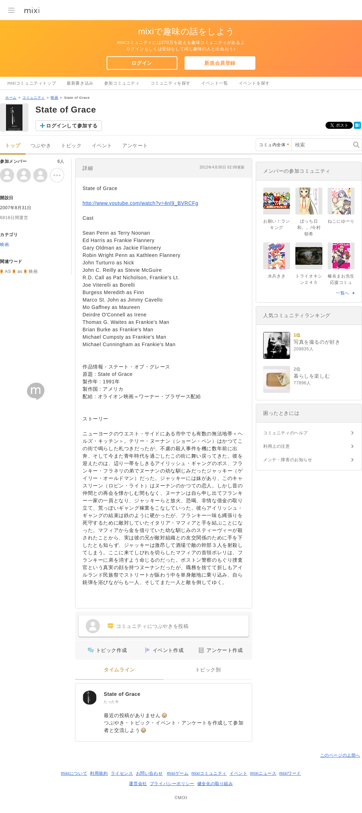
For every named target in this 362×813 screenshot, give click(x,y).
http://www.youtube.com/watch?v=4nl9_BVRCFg (140, 203)
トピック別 (208, 669)
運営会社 (138, 783)
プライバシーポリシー (172, 783)
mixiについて (74, 773)
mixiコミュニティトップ (31, 83)
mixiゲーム (178, 773)
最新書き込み (80, 83)
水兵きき (276, 276)
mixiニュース (263, 773)
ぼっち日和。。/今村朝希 (309, 227)
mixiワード (290, 773)
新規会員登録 (220, 63)
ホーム (11, 97)
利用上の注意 (276, 446)
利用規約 (99, 773)
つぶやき (40, 145)
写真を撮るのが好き (317, 342)
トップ (13, 145)
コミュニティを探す (171, 83)
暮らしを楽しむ (312, 376)
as (19, 271)
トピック (71, 145)
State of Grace (122, 694)
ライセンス (122, 773)
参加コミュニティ (122, 83)
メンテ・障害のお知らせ (287, 459)
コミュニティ (33, 97)
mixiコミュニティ (209, 773)
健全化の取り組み (215, 783)
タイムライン (119, 669)
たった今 (111, 702)
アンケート (135, 145)
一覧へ (342, 293)
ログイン (141, 63)
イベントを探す (254, 83)
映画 (54, 97)
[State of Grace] (90, 698)
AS (8, 271)
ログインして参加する (72, 125)
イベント (102, 145)
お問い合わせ (149, 773)
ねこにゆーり (341, 221)
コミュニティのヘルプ (285, 432)
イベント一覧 (214, 83)
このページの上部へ (340, 755)
